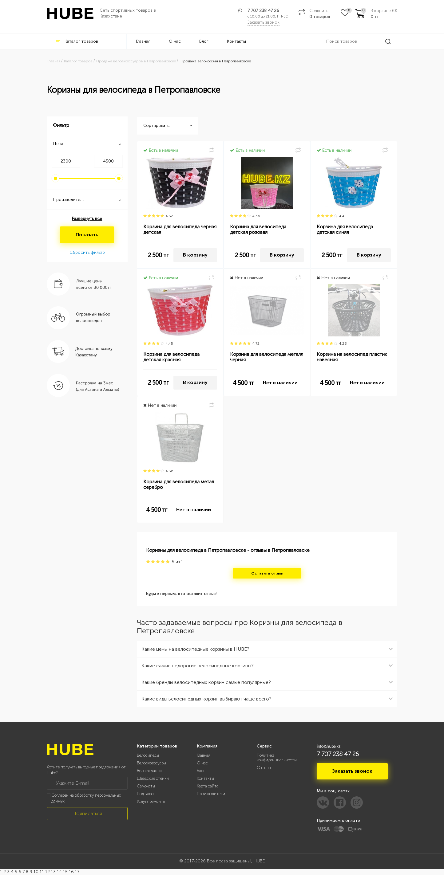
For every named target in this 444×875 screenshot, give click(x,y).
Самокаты (146, 786)
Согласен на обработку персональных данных (86, 798)
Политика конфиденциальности (277, 757)
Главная (143, 41)
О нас (175, 41)
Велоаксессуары (151, 763)
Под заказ (145, 793)
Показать (87, 234)
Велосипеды (148, 755)
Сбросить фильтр (87, 252)
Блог (203, 41)
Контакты (236, 41)
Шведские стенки (153, 778)
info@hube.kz (328, 746)
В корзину (195, 255)
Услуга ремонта (151, 801)
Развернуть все (87, 218)
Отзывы (264, 767)
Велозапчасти (149, 770)
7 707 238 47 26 (263, 10)
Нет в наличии (280, 383)
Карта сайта (207, 786)
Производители (211, 793)
